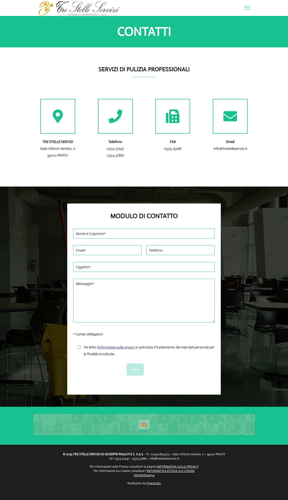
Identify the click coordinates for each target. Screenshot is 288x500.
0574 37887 (115, 155)
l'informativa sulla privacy (116, 347)
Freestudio (154, 483)
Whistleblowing (144, 475)
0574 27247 (115, 148)
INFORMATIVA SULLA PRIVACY (178, 466)
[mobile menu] (247, 8)
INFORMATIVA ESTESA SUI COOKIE (171, 471)
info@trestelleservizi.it (164, 459)
